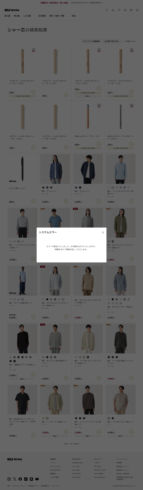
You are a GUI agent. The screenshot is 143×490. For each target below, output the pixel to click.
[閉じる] (103, 232)
